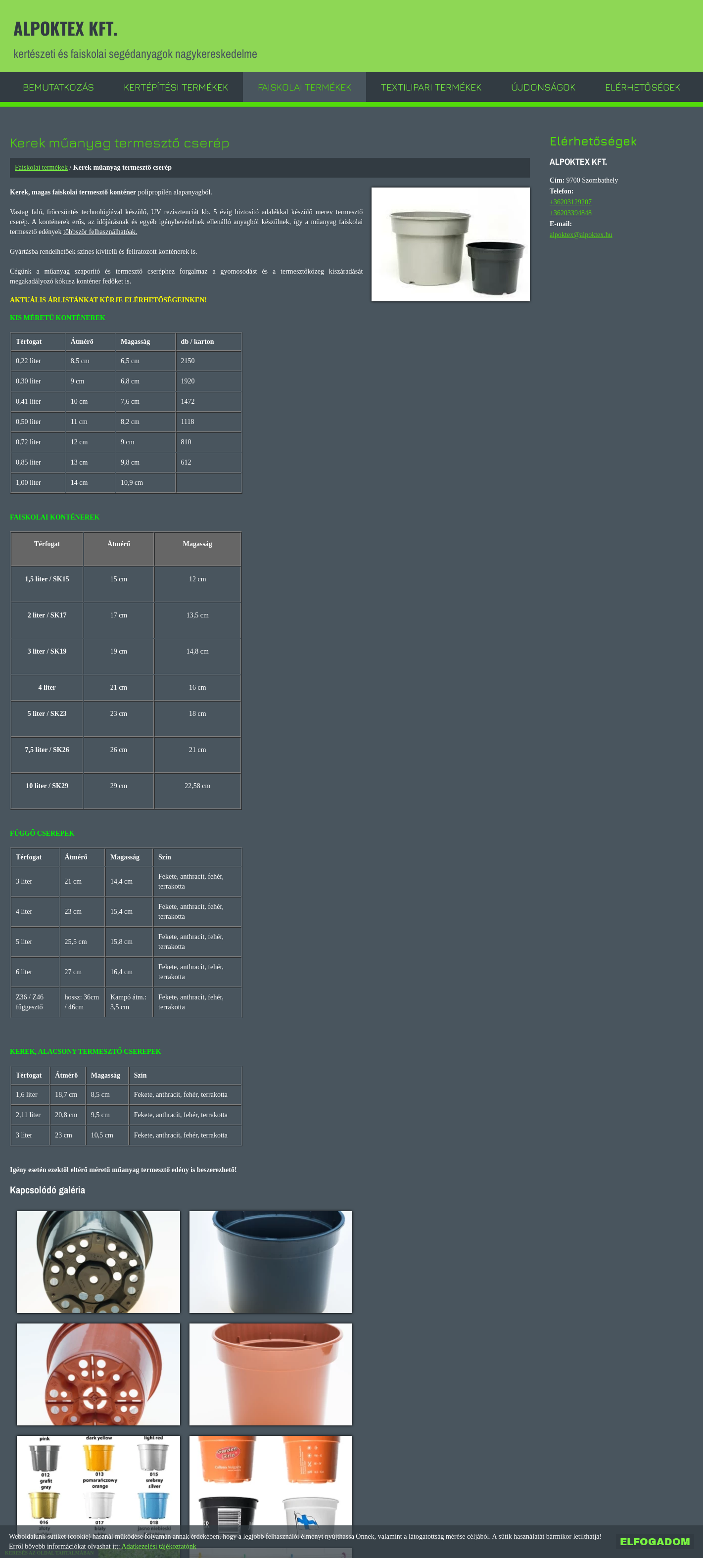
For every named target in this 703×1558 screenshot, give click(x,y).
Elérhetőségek (642, 86)
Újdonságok (543, 86)
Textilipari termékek (431, 86)
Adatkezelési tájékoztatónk (158, 1546)
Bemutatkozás (58, 86)
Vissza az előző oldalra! (79, 1491)
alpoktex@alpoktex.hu (581, 234)
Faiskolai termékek (304, 86)
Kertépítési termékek (176, 86)
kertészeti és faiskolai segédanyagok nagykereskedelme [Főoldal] (137, 38)
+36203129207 (571, 201)
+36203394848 (571, 212)
